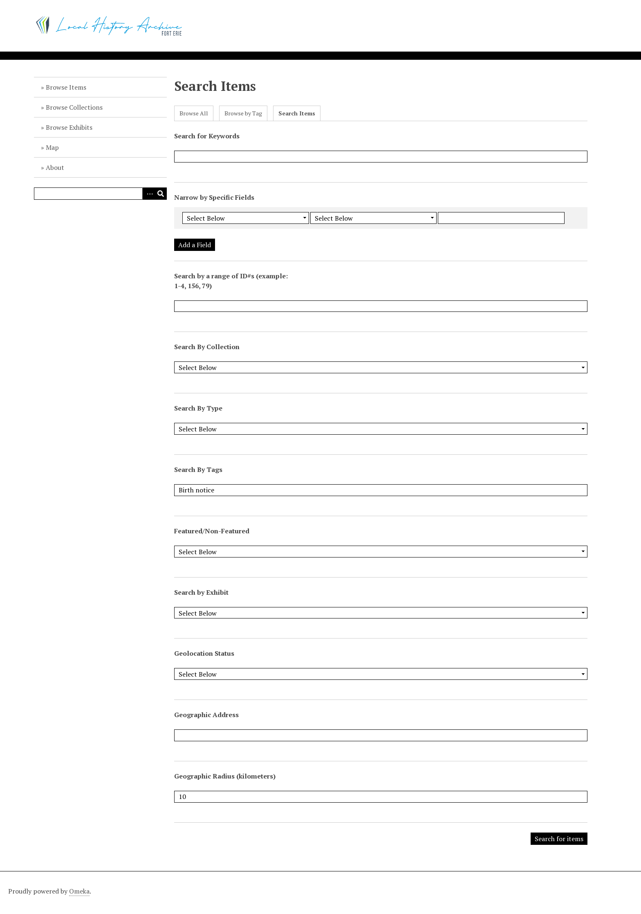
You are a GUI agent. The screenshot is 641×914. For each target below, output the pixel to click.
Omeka (79, 891)
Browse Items (66, 87)
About (55, 167)
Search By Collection (207, 346)
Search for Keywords (207, 135)
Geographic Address (206, 714)
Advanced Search (148, 193)
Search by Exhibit (201, 592)
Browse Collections (74, 107)
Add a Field (194, 244)
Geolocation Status (204, 653)
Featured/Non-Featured (211, 530)
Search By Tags (198, 469)
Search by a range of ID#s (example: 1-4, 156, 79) (231, 280)
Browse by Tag (243, 113)
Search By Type (198, 408)
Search (161, 193)
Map (52, 147)
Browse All (193, 113)
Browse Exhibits (69, 127)
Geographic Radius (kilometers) (225, 776)
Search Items (296, 113)
